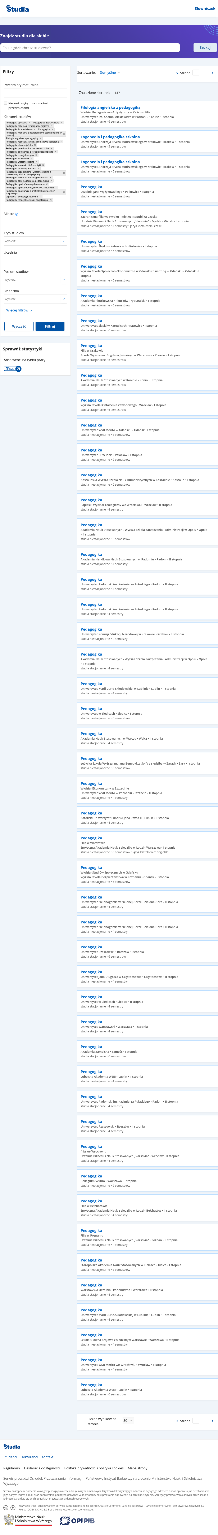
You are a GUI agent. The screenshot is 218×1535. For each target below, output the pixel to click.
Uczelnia (10, 252)
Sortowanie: (86, 72)
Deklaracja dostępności (42, 1468)
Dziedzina (11, 291)
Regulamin (11, 1468)
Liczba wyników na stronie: (102, 1421)
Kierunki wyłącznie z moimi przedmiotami (28, 105)
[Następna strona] (213, 72)
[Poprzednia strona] (177, 72)
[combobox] (35, 91)
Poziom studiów (16, 271)
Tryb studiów (14, 233)
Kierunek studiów (17, 116)
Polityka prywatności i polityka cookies (94, 1468)
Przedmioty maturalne (21, 85)
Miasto (9, 213)
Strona (185, 73)
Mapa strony (137, 1468)
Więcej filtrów (17, 310)
